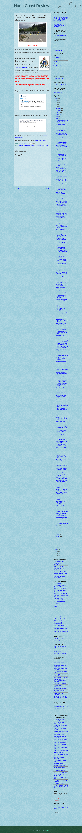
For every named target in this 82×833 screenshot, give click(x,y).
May (57, 527)
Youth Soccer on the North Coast (61, 750)
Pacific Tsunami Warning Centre (60, 618)
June (57, 525)
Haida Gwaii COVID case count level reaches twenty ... (61, 193)
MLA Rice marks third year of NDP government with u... (61, 427)
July (57, 118)
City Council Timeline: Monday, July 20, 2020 (61, 377)
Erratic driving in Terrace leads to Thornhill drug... (61, 388)
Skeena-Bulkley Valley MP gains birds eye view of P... (61, 198)
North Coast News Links (59, 561)
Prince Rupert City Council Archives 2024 (59, 577)
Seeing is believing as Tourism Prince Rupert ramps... (61, 498)
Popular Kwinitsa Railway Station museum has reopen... (61, 469)
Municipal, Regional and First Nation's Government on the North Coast (60, 680)
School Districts (57, 640)
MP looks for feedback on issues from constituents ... (61, 392)
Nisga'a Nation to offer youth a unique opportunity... (60, 502)
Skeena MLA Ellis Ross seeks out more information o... (61, 139)
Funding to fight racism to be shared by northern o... (61, 185)
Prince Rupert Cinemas (59, 710)
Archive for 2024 (57, 57)
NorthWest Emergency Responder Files (58, 564)
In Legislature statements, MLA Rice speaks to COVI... (61, 210)
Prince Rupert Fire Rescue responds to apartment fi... (61, 244)
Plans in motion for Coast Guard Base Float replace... (61, 171)
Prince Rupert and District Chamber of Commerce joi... (61, 518)
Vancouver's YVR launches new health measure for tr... (62, 176)
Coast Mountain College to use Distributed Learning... (61, 309)
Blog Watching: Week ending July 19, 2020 (61, 445)
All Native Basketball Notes (59, 765)
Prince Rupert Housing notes (60, 571)
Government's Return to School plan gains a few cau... (61, 134)
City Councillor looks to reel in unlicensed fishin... (62, 328)
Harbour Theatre (57, 711)
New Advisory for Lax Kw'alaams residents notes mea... (61, 235)
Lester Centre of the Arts (59, 708)
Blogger (47, 830)
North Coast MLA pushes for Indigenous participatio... (61, 493)
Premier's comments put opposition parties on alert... (61, 305)
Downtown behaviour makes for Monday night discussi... (61, 373)
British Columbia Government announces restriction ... (61, 151)
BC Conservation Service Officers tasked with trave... (61, 130)
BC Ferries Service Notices (59, 601)
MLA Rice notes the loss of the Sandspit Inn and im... (62, 523)
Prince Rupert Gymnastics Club (60, 742)
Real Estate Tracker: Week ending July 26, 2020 (61, 282)
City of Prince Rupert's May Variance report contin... (62, 316)
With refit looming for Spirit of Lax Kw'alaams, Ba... (61, 168)
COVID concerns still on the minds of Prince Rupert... (62, 347)
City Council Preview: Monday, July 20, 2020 (61, 435)
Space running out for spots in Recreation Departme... (62, 511)
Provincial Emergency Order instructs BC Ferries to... (60, 164)
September (58, 114)
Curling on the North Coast (59, 770)
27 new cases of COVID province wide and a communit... (61, 296)
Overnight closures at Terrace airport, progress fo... (61, 292)
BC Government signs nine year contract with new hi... (62, 273)
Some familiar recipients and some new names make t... (61, 351)
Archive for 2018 (57, 69)
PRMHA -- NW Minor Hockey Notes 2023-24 (60, 729)
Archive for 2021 (57, 63)
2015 (56, 547)
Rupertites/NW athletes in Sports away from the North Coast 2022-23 (61, 786)
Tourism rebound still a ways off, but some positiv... (61, 396)
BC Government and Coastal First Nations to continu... (61, 125)
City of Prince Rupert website (60, 588)
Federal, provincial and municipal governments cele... (61, 409)
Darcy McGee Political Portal (60, 653)
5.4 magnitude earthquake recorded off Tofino (61, 381)
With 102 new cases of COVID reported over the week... (62, 405)
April (57, 530)
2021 (56, 104)
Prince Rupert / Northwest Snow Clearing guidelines (60, 49)
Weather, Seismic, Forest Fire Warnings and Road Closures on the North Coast (60, 697)
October (58, 112)
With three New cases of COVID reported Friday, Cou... (61, 418)
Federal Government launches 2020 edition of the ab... (61, 205)
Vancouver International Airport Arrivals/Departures (60, 629)
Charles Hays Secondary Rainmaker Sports (59, 720)
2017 (56, 543)
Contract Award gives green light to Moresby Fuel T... (62, 344)
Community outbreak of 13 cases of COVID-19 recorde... (61, 300)
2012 (56, 553)
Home (33, 189)
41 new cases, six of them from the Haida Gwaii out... (61, 189)
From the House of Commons (60, 649)
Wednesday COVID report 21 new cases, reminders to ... (62, 506)
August (57, 116)
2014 (56, 549)
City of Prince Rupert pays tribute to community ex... (62, 362)
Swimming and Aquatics (59, 752)
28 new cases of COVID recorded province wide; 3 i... (61, 452)
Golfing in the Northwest (59, 783)
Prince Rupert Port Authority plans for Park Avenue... (62, 340)
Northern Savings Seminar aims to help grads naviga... (61, 461)
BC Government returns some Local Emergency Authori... (61, 159)
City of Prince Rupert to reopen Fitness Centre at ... (62, 180)
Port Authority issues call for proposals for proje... (62, 248)
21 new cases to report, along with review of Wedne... (61, 486)
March (57, 532)
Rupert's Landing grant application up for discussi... (61, 431)
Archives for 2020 (57, 65)
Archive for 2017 (57, 70)
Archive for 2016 (57, 72)
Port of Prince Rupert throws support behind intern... (61, 422)
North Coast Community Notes (60, 683)
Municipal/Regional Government (60, 638)
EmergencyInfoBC (57, 608)
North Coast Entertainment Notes (61, 706)
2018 (56, 540)
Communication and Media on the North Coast (60, 666)
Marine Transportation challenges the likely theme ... (61, 239)
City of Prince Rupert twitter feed (60, 593)
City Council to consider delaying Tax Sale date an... (61, 414)
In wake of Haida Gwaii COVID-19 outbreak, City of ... (62, 278)
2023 (56, 100)
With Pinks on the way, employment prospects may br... (61, 474)
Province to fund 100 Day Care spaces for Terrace (61, 143)
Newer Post (17, 189)
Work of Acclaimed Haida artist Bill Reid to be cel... (62, 214)
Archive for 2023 (57, 59)
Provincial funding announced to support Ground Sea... (61, 336)
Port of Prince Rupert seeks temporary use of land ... (62, 365)
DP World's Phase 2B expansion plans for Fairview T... (60, 231)
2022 (56, 102)
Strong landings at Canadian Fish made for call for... (61, 226)
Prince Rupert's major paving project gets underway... (60, 256)
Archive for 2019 (57, 67)
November (58, 110)
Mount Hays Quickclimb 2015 (60, 734)
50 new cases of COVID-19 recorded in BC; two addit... (62, 121)
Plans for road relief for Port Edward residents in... (62, 313)
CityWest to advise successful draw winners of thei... (61, 269)
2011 (56, 555)
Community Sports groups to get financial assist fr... (62, 202)
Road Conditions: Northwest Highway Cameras (60, 586)
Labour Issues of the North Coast (61, 677)
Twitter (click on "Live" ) (59, 92)
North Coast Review (31, 5)
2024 (56, 98)
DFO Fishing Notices (58, 603)
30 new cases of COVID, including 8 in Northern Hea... (61, 332)
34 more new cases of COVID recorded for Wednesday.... (60, 358)
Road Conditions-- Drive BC (59, 583)
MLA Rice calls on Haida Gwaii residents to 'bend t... (61, 260)
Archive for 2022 (57, 61)
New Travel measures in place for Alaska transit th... (61, 146)
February (58, 534)
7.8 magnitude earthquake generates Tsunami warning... (61, 384)
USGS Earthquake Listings (59, 616)
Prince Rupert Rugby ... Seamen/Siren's (59, 775)
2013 (56, 551)
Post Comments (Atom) (25, 191)
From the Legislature (58, 651)
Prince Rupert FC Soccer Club (60, 772)
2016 (56, 545)
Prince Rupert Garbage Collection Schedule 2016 (59, 599)
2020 (56, 106)
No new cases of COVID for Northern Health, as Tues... (62, 222)
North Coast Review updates (60, 35)
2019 (56, 538)
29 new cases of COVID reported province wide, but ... (61, 155)
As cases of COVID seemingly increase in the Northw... (62, 320)
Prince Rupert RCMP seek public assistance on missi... (61, 456)
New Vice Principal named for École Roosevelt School (61, 481)
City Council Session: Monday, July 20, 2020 (61, 439)
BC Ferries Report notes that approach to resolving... (61, 264)
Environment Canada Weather (60, 610)
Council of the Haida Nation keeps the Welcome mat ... (62, 465)
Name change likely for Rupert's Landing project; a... (62, 369)
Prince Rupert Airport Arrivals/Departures (58, 623)
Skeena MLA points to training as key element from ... (61, 401)
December (58, 108)
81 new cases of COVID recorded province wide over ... (61, 251)
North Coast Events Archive (59, 78)
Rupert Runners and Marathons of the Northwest (60, 781)
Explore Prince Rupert (58, 566)
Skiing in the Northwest (58, 763)
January (58, 536)
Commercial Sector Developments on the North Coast (59, 662)
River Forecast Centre (58, 620)
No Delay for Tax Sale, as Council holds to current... (62, 355)
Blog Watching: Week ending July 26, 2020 (61, 285)
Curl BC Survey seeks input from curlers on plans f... (62, 490)
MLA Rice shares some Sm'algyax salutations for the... (62, 324)
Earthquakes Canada (58, 614)
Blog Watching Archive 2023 (60, 84)
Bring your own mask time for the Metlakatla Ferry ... (62, 478)
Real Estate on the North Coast (60, 688)
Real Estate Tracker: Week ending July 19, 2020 (61, 442)
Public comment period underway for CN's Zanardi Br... (61, 217)
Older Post (47, 189)
